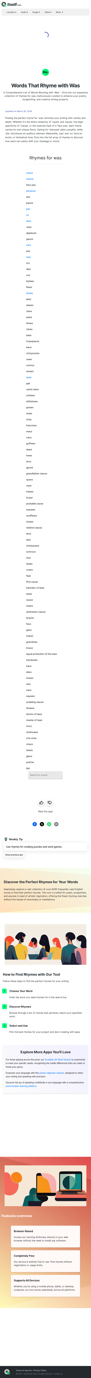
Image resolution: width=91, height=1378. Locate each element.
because (31, 190)
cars (28, 245)
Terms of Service (24, 1370)
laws (28, 221)
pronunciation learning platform (21, 1086)
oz (27, 214)
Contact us (58, 1374)
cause (29, 172)
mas (28, 257)
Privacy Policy (39, 1370)
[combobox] (45, 775)
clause (29, 178)
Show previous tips (14, 855)
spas (29, 377)
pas (28, 208)
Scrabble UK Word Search (58, 1059)
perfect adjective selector (51, 1073)
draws (29, 293)
